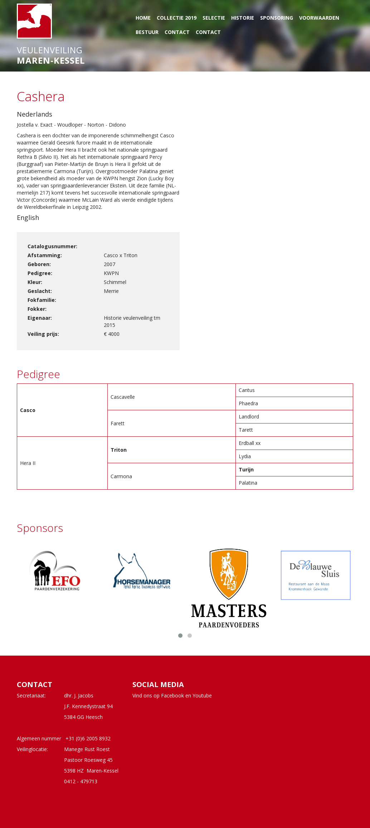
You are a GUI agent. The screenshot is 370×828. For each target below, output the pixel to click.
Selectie (214, 17)
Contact (177, 32)
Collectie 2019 (176, 17)
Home (143, 17)
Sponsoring (276, 17)
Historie (242, 17)
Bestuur (147, 32)
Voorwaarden (319, 17)
